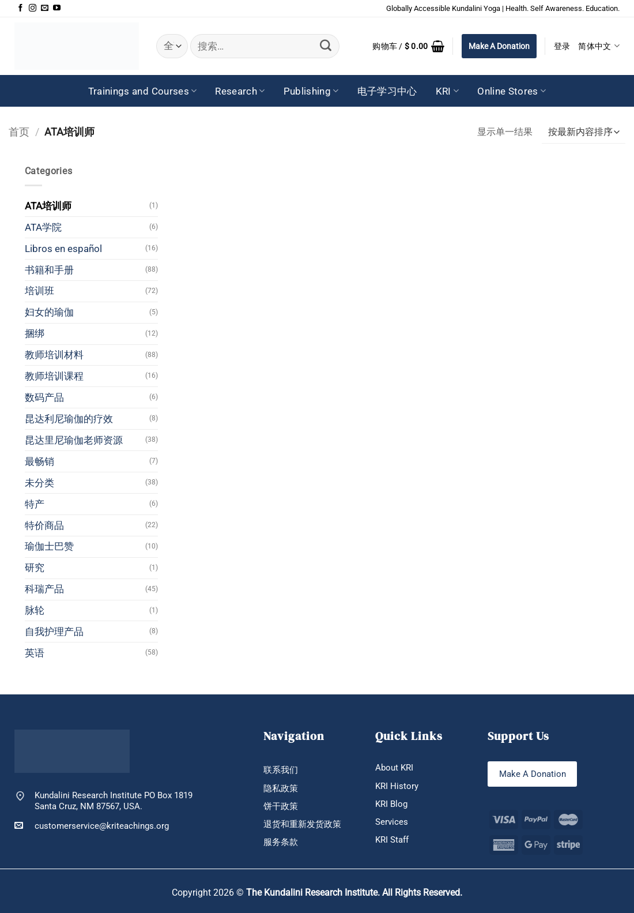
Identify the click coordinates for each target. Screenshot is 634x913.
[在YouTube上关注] (57, 8)
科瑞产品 (44, 589)
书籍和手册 (49, 270)
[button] (408, 46)
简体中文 (599, 45)
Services (391, 822)
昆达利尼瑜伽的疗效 (69, 418)
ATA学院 (43, 227)
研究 (34, 567)
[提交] (326, 46)
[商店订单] (583, 132)
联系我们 (280, 770)
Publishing (311, 91)
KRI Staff (392, 840)
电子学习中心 (387, 91)
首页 (19, 132)
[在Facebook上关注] (20, 8)
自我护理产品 (54, 631)
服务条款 (280, 842)
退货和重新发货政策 (302, 824)
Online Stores (511, 91)
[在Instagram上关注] (32, 8)
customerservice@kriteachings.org (91, 825)
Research (240, 91)
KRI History (396, 786)
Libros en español (63, 248)
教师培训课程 (54, 376)
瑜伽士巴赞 (49, 546)
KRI (447, 91)
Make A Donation (499, 46)
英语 (34, 653)
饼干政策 (280, 806)
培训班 (39, 290)
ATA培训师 (48, 206)
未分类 (39, 483)
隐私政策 (280, 788)
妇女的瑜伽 (49, 312)
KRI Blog (391, 804)
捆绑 (34, 333)
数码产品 (44, 397)
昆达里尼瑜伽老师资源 (74, 440)
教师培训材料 (54, 354)
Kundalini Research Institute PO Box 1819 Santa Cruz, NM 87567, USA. (114, 800)
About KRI (394, 767)
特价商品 (44, 525)
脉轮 (34, 610)
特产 (34, 504)
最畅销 (39, 461)
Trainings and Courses (142, 91)
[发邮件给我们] (44, 8)
